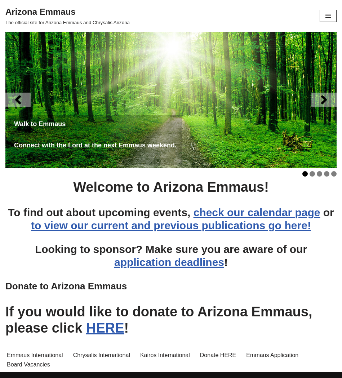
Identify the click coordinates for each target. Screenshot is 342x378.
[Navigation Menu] (328, 16)
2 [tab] (312, 174)
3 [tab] (319, 174)
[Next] (324, 100)
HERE (105, 327)
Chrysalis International (101, 355)
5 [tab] (334, 174)
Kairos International (165, 355)
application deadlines (169, 262)
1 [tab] (305, 174)
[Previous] (18, 100)
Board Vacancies (28, 364)
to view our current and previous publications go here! (171, 225)
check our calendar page (257, 212)
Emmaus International (35, 355)
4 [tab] (326, 174)
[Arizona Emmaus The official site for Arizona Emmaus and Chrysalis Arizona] (67, 16)
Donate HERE (218, 355)
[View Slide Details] (171, 100)
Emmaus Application (272, 355)
